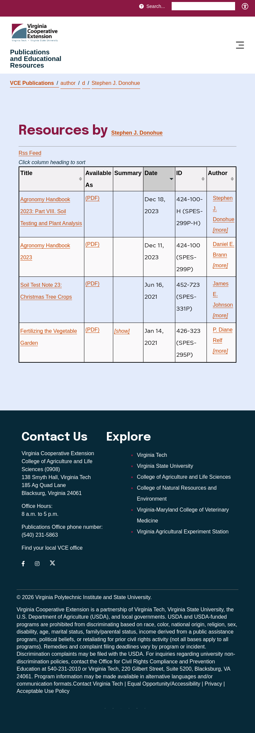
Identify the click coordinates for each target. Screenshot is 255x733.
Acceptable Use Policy (43, 691)
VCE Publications (34, 83)
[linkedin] (139, 710)
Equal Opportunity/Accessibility (164, 684)
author (70, 83)
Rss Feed (30, 153)
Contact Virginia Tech (98, 684)
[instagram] (131, 710)
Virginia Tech (152, 455)
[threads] (123, 710)
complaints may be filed (79, 654)
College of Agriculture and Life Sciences (184, 477)
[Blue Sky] (107, 710)
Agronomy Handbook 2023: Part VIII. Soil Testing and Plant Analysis (51, 211)
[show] (121, 331)
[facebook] (115, 710)
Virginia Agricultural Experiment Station (182, 531)
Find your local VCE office (52, 548)
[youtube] (147, 710)
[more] (220, 230)
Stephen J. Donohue (116, 83)
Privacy (213, 684)
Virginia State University (165, 466)
